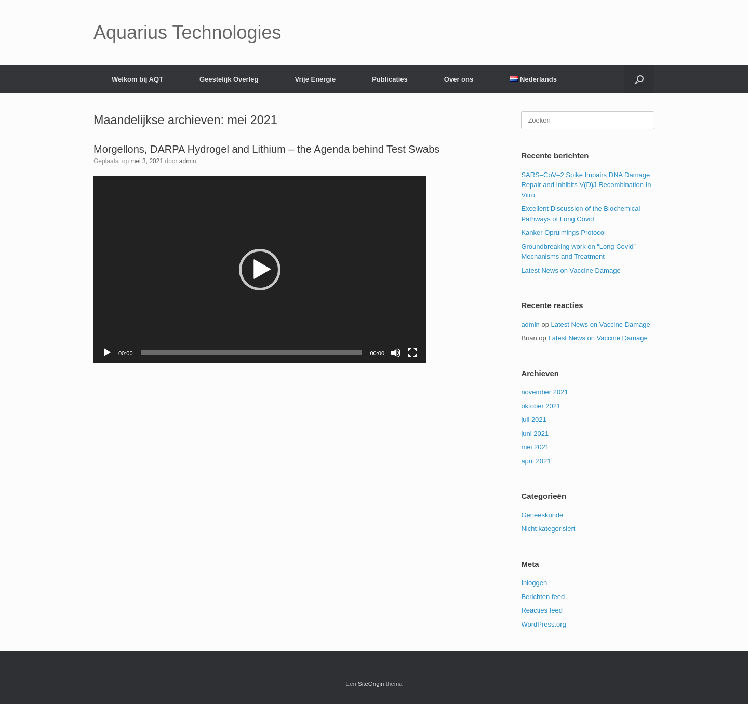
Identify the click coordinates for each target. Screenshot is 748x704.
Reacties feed (542, 610)
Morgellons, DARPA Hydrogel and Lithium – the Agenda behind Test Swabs (266, 149)
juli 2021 (533, 419)
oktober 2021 (540, 406)
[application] (260, 269)
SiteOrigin (371, 684)
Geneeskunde (542, 515)
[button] (259, 269)
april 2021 (536, 461)
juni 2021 (535, 433)
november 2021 (544, 392)
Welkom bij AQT (137, 79)
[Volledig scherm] (412, 353)
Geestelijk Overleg (228, 79)
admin (187, 161)
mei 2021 (535, 447)
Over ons (458, 79)
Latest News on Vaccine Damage (570, 270)
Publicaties (390, 79)
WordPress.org (543, 624)
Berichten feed (543, 597)
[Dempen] (396, 353)
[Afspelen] (107, 353)
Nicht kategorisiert (548, 529)
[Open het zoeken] (639, 79)
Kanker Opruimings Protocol (563, 232)
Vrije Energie (315, 79)
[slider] (251, 352)
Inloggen (534, 583)
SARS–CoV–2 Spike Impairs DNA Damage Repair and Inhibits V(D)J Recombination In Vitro (586, 185)
